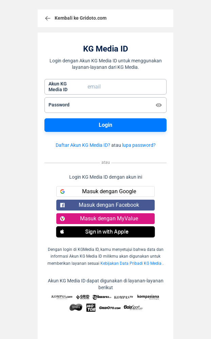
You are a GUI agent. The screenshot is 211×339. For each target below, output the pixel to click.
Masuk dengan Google (98, 191)
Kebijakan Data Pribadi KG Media (130, 263)
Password (59, 104)
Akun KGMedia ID (58, 86)
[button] (105, 231)
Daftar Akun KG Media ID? (83, 145)
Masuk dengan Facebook (99, 205)
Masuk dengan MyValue (99, 218)
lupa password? (139, 145)
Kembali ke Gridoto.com (75, 18)
